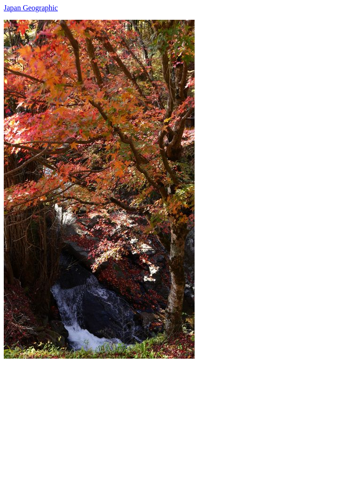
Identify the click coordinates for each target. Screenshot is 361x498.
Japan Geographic (31, 8)
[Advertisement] (180, 424)
